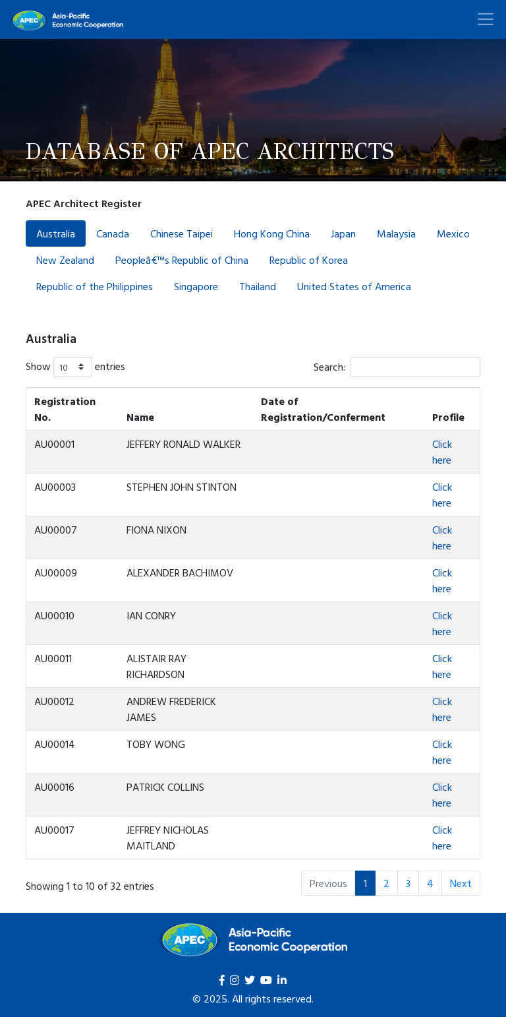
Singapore (196, 286)
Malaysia (396, 233)
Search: (397, 367)
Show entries (75, 367)
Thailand (257, 286)
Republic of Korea (308, 260)
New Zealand (65, 260)
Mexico (453, 233)
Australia (55, 233)
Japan (343, 233)
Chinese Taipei (181, 233)
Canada (112, 233)
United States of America (354, 286)
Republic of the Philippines (94, 286)
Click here (442, 452)
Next (461, 883)
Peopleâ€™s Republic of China (181, 260)
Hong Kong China (272, 233)
